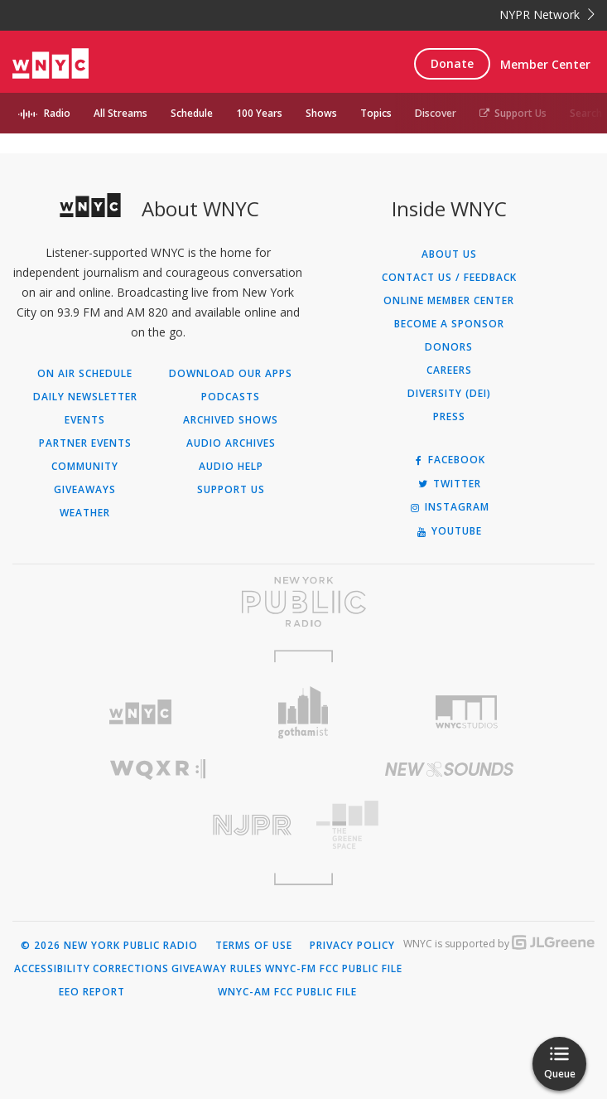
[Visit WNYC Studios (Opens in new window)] (466, 712)
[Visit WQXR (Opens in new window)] (158, 769)
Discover (435, 113)
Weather (85, 513)
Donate (452, 63)
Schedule (192, 113)
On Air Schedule (84, 374)
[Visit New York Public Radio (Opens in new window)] (303, 602)
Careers (449, 370)
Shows (321, 113)
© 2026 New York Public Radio (109, 946)
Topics (376, 113)
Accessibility (52, 969)
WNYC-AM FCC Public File (287, 992)
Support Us (513, 113)
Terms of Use (253, 946)
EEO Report (92, 992)
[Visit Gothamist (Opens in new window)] (303, 712)
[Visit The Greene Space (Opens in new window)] (449, 825)
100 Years (259, 113)
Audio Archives (231, 443)
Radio (57, 113)
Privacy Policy (352, 946)
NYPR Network (547, 14)
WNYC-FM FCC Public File (333, 969)
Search (586, 113)
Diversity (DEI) (449, 394)
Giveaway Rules (217, 969)
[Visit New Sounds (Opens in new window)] (449, 769)
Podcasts (230, 397)
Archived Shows (230, 420)
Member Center (545, 64)
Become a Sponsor (449, 324)
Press (449, 417)
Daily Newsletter (85, 397)
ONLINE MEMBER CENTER (448, 301)
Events (85, 420)
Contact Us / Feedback (449, 278)
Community (84, 467)
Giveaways (85, 490)
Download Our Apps (230, 374)
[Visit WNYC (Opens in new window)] (140, 712)
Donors (449, 347)
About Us (449, 254)
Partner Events (85, 443)
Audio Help (231, 467)
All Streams (120, 113)
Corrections (131, 969)
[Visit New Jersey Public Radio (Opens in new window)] (158, 825)
